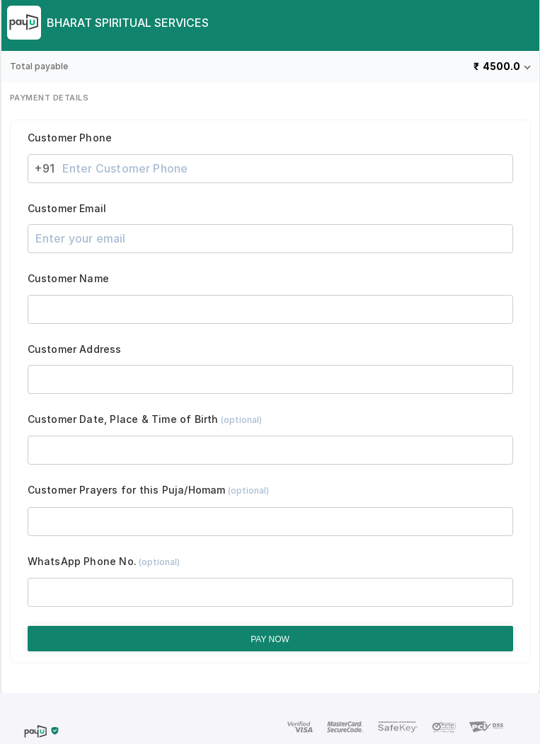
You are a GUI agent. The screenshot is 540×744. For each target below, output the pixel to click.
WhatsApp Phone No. (104, 561)
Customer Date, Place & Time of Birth (145, 419)
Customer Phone (70, 138)
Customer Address (75, 349)
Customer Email (67, 208)
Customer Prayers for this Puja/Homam (148, 490)
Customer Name (69, 278)
